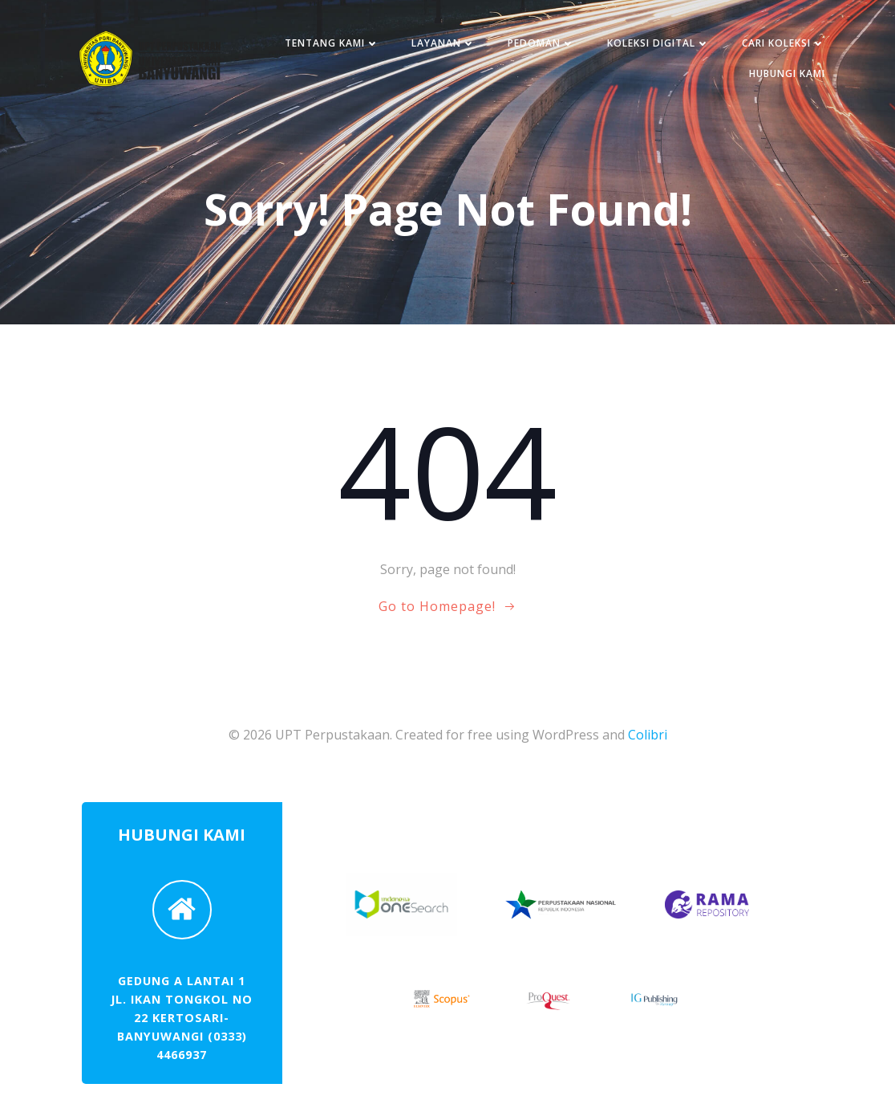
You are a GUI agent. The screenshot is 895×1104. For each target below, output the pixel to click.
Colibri (647, 734)
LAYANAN (443, 43)
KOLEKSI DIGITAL (658, 43)
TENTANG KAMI (332, 43)
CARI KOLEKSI (783, 43)
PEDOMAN (541, 43)
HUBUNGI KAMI (787, 73)
